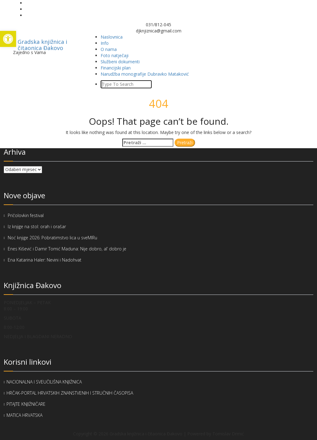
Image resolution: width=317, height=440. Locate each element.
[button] (8, 39)
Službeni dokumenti (120, 62)
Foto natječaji (114, 55)
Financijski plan (116, 68)
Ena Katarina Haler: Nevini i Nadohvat (44, 260)
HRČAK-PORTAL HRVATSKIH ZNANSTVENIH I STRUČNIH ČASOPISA (70, 393)
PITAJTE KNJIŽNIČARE (26, 404)
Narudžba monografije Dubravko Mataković (145, 74)
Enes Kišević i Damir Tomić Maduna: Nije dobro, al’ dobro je (67, 249)
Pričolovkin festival (26, 215)
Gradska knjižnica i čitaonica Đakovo (42, 43)
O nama (109, 49)
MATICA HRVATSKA (24, 415)
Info (105, 43)
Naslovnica (112, 37)
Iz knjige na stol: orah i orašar (37, 226)
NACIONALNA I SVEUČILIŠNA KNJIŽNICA (44, 382)
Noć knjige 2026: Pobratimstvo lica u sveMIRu (53, 238)
